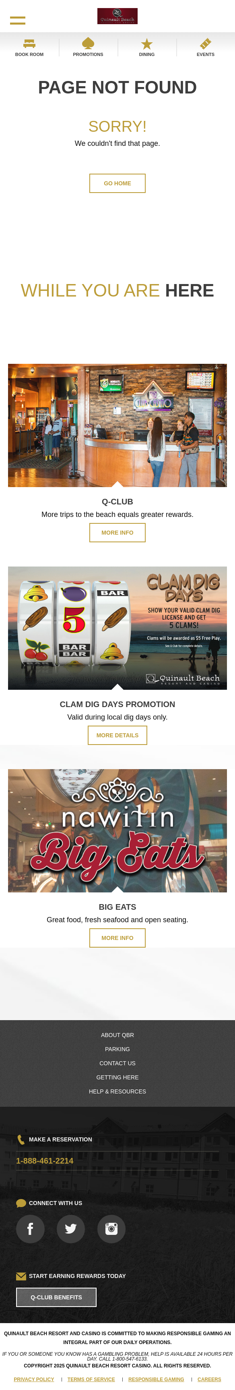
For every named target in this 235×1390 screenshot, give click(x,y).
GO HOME (117, 183)
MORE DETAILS (118, 735)
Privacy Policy (34, 1379)
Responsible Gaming (156, 1379)
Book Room (29, 54)
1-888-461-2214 (44, 1160)
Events (205, 54)
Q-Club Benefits (56, 1297)
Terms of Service (91, 1379)
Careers (209, 1379)
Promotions (88, 54)
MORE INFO (117, 532)
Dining (147, 54)
